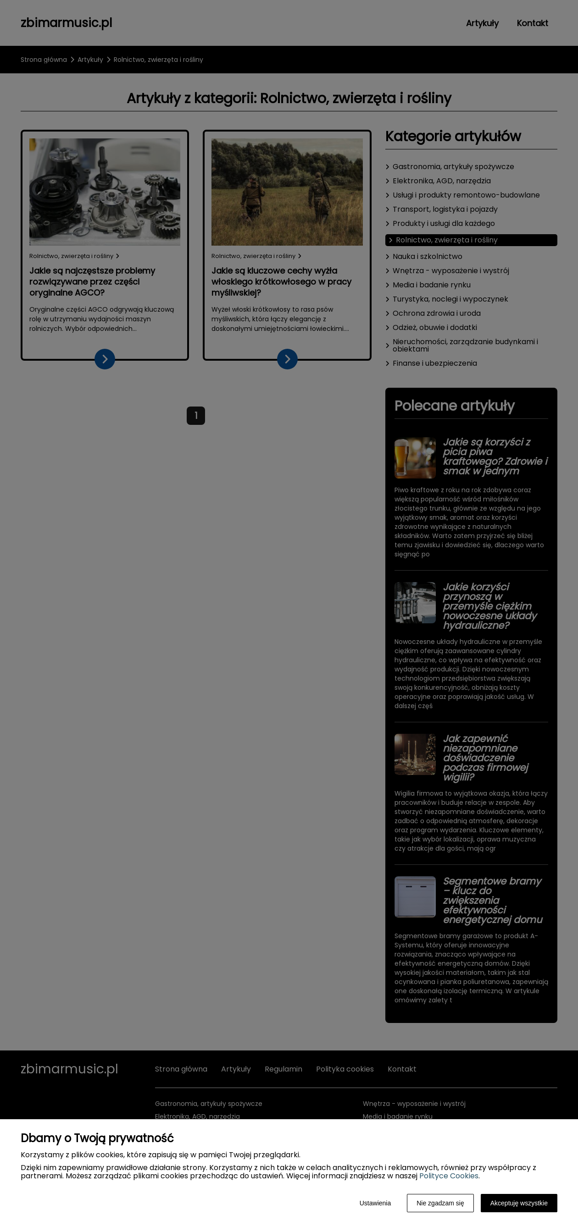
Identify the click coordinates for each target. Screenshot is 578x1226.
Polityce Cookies (448, 1176)
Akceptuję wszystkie (519, 1203)
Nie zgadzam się (440, 1203)
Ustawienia (375, 1203)
